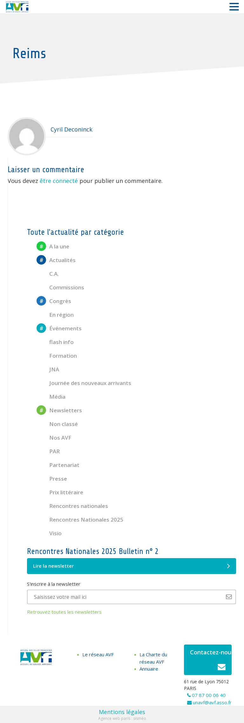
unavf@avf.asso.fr (212, 702)
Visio (49, 533)
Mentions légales (122, 712)
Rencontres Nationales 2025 (80, 519)
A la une (53, 246)
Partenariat (58, 465)
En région (55, 314)
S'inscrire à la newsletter (53, 584)
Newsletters (59, 410)
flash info (55, 342)
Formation (57, 355)
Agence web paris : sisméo (122, 718)
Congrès (54, 301)
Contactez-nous (211, 661)
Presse (52, 478)
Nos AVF (54, 437)
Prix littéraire (60, 492)
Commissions (60, 287)
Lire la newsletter (131, 566)
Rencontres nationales (72, 506)
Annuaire (148, 669)
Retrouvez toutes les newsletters (64, 612)
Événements (59, 328)
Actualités (56, 260)
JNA (48, 369)
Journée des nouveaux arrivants (84, 383)
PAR (48, 451)
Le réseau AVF (98, 654)
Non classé (57, 424)
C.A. (48, 273)
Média (51, 396)
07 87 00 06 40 (209, 695)
